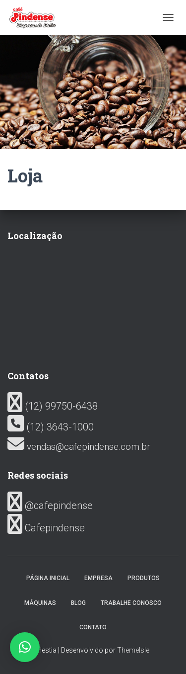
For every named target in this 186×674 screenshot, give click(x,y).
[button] (25, 647)
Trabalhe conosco (131, 602)
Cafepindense (46, 528)
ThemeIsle (133, 650)
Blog (78, 602)
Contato (93, 627)
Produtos (143, 578)
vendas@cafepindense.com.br (78, 446)
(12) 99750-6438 (52, 406)
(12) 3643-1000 (50, 427)
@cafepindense (50, 505)
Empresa (98, 578)
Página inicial (47, 578)
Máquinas (40, 602)
